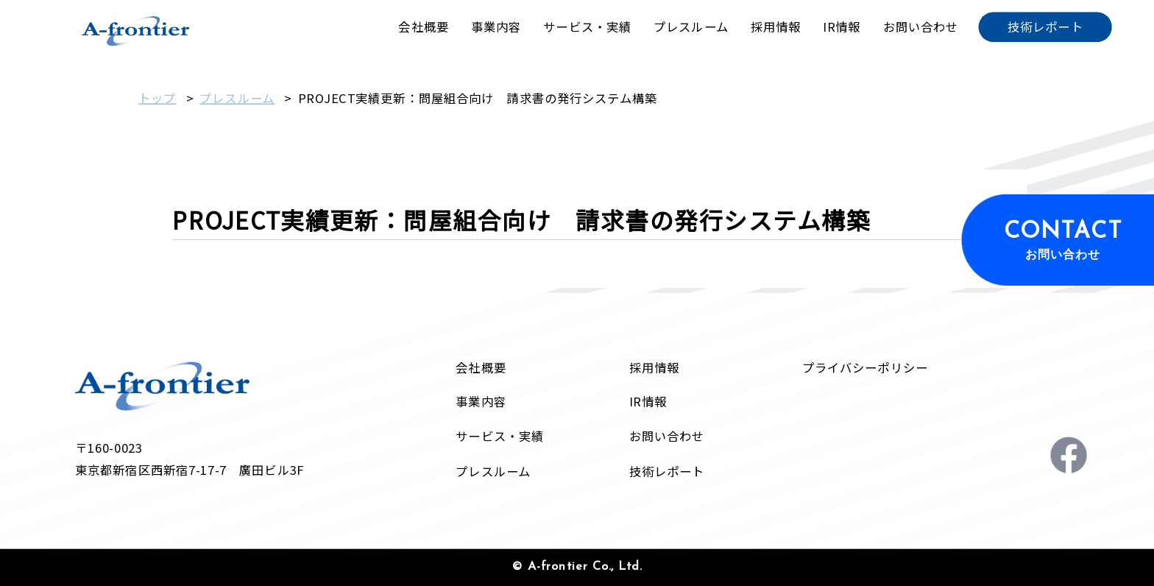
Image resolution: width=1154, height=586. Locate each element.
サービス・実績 (500, 436)
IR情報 (648, 402)
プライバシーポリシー (865, 367)
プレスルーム (237, 98)
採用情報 (654, 367)
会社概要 (481, 367)
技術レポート (667, 471)
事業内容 (481, 402)
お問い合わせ (667, 436)
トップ (157, 98)
